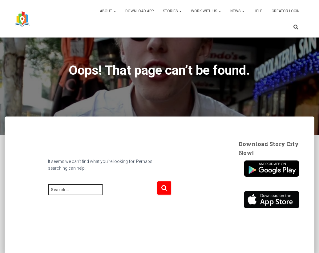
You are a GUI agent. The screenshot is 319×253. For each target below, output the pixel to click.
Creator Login (286, 11)
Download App (139, 11)
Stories (172, 11)
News (237, 11)
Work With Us (206, 11)
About (108, 11)
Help (258, 11)
